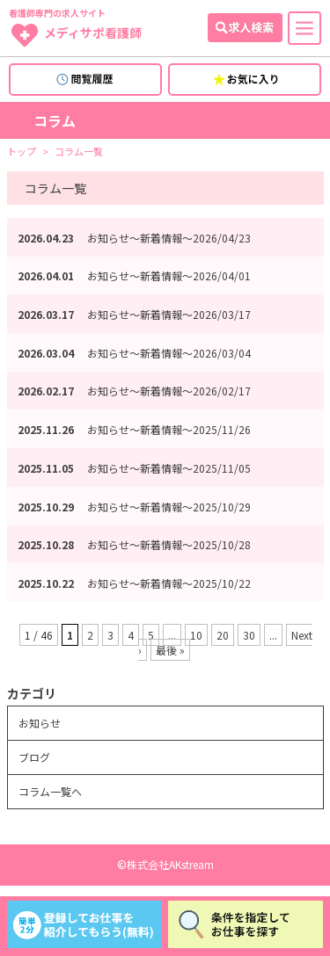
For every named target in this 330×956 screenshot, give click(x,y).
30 (249, 634)
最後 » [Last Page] (170, 649)
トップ (21, 151)
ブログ (34, 757)
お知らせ (39, 722)
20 (222, 634)
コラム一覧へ (50, 791)
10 (196, 634)
